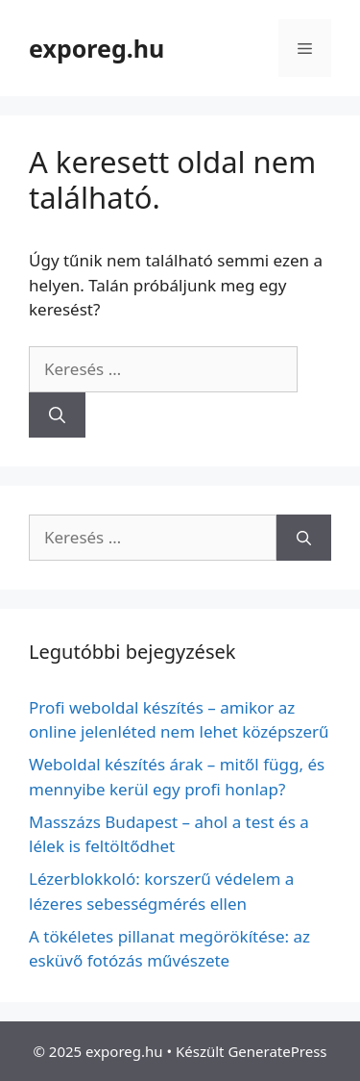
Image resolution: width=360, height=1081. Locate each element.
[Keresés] (57, 415)
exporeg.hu (96, 48)
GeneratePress (277, 1051)
